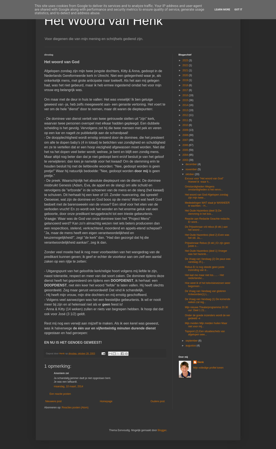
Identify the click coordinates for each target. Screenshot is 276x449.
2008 (185, 135)
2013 (185, 110)
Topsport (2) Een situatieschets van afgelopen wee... (205, 333)
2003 (185, 160)
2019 (185, 80)
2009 (185, 130)
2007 (185, 140)
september (191, 340)
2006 (185, 145)
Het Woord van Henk (103, 20)
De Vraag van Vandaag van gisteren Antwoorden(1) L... (205, 293)
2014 (185, 105)
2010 (185, 125)
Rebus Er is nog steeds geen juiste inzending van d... (204, 269)
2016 (185, 95)
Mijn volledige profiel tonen (208, 367)
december (191, 164)
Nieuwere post (53, 401)
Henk (201, 362)
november (191, 169)
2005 (185, 150)
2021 (185, 70)
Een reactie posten (60, 393)
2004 (185, 154)
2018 (185, 85)
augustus (191, 345)
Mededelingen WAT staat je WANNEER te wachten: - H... (207, 204)
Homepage (106, 401)
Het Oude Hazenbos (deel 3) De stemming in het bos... (203, 212)
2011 (185, 120)
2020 (185, 75)
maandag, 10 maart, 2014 (68, 386)
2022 (185, 65)
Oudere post (157, 401)
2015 (185, 100)
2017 (185, 90)
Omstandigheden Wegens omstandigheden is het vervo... (204, 188)
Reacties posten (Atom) (75, 407)
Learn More (222, 9)
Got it (238, 9)
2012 (185, 115)
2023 (185, 60)
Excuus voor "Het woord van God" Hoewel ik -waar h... (204, 180)
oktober (190, 174)
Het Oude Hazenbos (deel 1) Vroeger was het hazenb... (206, 252)
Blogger (162, 430)
